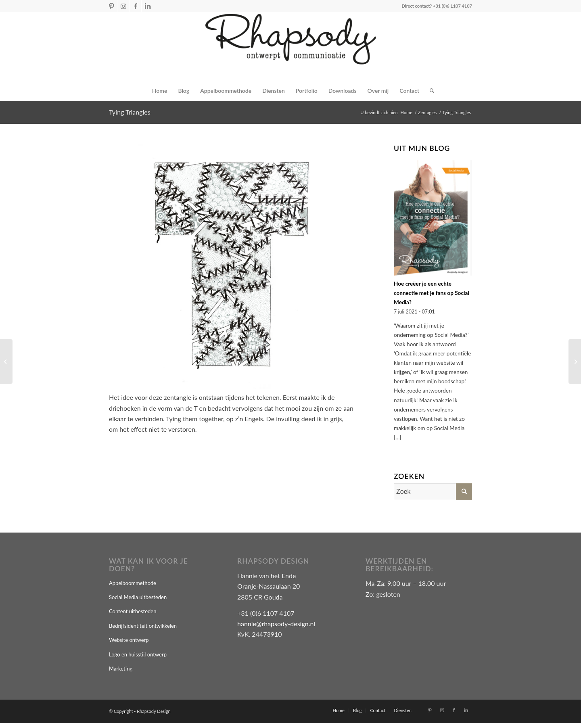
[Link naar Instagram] (123, 6)
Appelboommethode (132, 583)
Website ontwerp (129, 640)
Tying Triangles (129, 112)
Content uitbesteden (132, 611)
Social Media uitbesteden (138, 597)
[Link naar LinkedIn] (148, 6)
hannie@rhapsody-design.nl (276, 623)
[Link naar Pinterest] (111, 6)
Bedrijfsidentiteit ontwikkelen (143, 626)
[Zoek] (429, 91)
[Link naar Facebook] (135, 6)
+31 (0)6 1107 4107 (452, 5)
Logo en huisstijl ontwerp (138, 654)
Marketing (120, 668)
